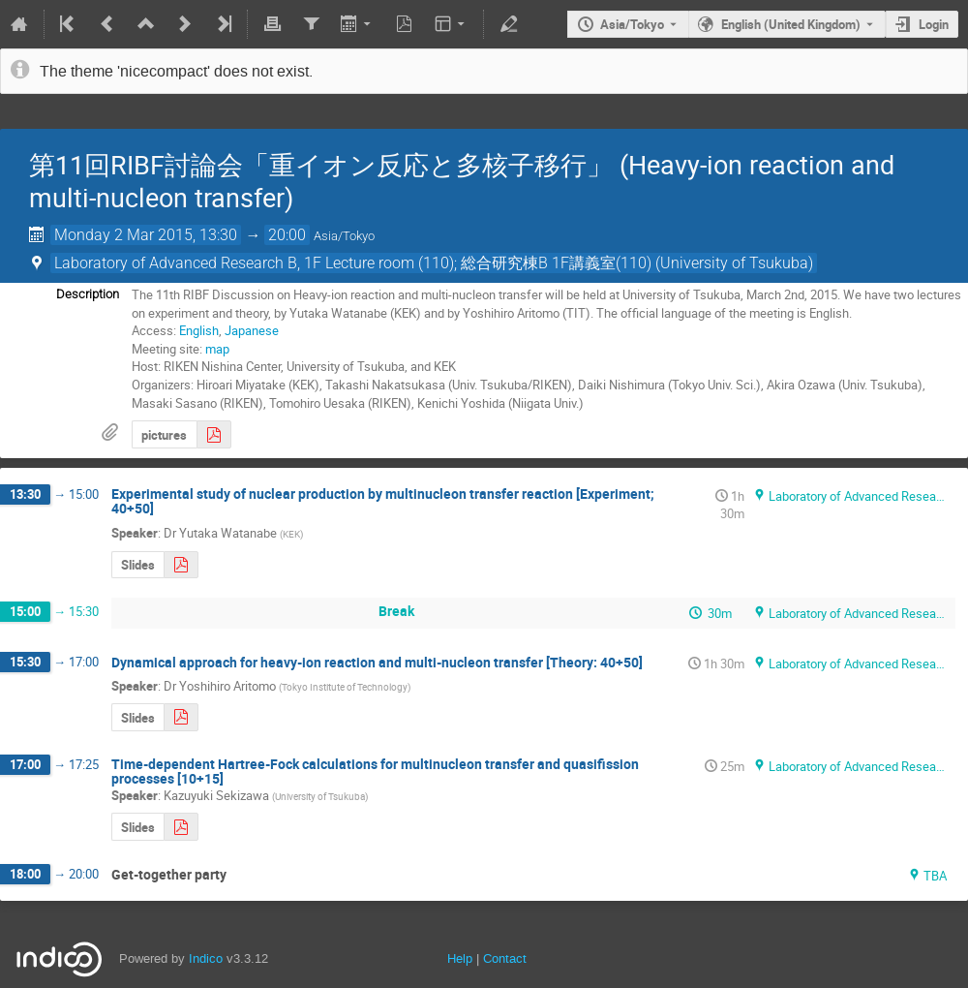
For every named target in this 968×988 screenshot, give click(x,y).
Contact (505, 958)
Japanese (252, 330)
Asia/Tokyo (632, 24)
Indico (206, 958)
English (199, 330)
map (217, 348)
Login (934, 24)
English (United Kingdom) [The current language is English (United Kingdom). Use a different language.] (791, 24)
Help (459, 958)
